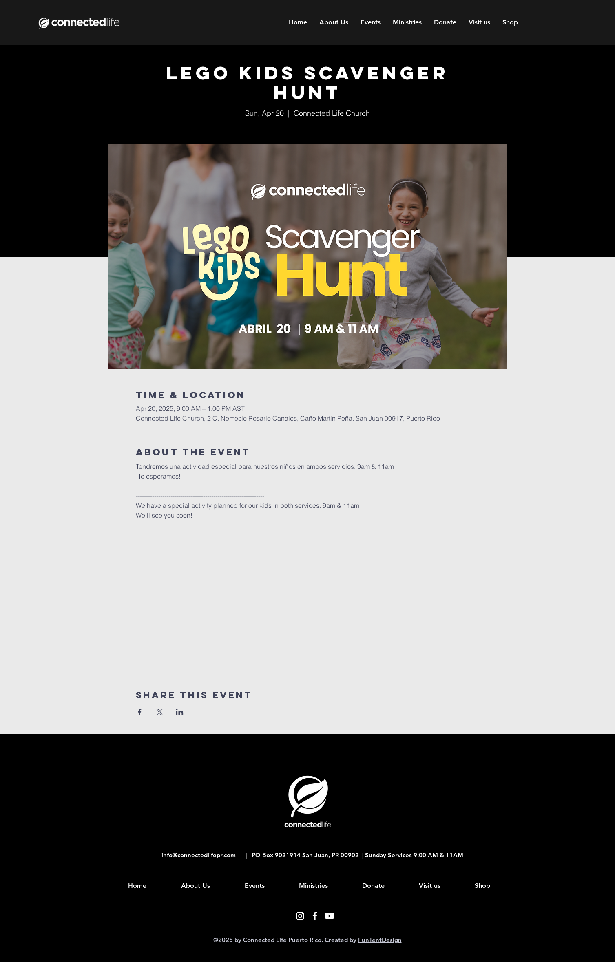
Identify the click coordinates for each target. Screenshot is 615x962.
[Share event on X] (160, 712)
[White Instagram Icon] (300, 916)
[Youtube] (329, 916)
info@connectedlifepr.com (198, 855)
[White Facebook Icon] (315, 916)
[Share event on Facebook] (140, 712)
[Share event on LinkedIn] (180, 712)
